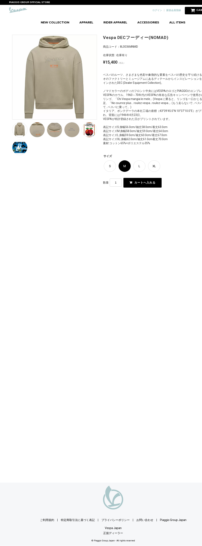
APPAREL (86, 22)
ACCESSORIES (148, 22)
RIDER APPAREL (115, 22)
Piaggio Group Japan (173, 520)
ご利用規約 (47, 520)
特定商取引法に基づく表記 (78, 520)
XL (154, 166)
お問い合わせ (144, 520)
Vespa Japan (113, 528)
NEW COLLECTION (55, 22)
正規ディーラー (113, 533)
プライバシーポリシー (115, 520)
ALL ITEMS (177, 22)
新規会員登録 (173, 10)
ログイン (157, 10)
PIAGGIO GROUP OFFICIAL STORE (29, 2)
